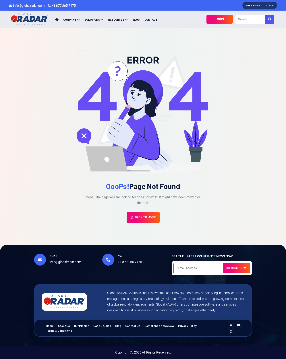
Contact (150, 19)
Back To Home (143, 217)
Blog (136, 19)
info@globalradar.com (29, 5)
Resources (116, 19)
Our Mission (81, 325)
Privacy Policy (187, 325)
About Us (64, 325)
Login (219, 19)
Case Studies (102, 325)
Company (69, 19)
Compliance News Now (159, 325)
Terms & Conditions (59, 330)
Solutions (92, 19)
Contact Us (132, 325)
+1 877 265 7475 (64, 5)
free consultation (260, 5)
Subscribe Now (236, 268)
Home (50, 325)
